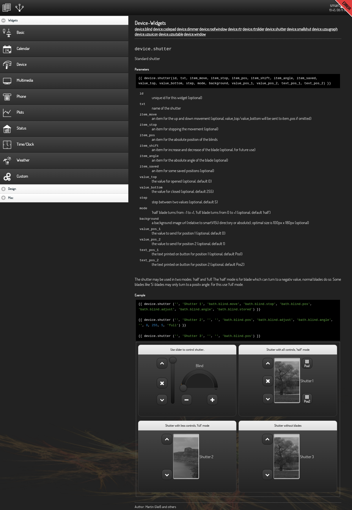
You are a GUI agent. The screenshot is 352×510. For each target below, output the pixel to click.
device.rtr (235, 29)
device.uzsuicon (146, 34)
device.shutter (275, 29)
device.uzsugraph (325, 29)
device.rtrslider (253, 29)
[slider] (172, 353)
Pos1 (307, 356)
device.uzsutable (171, 34)
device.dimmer (187, 29)
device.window (195, 34)
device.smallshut (299, 29)
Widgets (27, 20)
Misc (25, 198)
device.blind (143, 29)
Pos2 (307, 391)
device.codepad (164, 29)
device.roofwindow (213, 29)
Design (26, 189)
